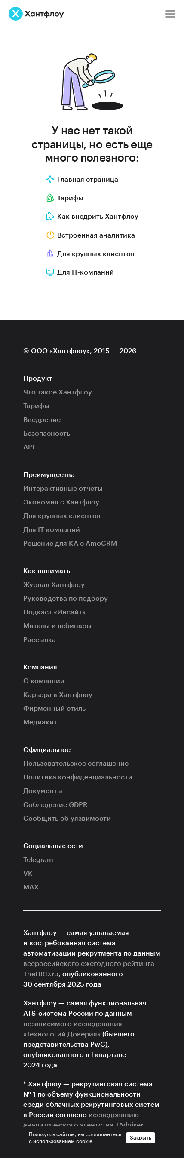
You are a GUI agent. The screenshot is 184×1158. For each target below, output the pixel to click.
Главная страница (82, 179)
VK (28, 873)
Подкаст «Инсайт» (54, 612)
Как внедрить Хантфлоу (92, 216)
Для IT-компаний (51, 529)
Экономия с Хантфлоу (61, 502)
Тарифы (64, 198)
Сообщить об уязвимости (67, 818)
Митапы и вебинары (57, 626)
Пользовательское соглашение (76, 763)
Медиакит (40, 722)
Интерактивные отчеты (63, 488)
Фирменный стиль (54, 708)
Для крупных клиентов (90, 254)
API (28, 447)
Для (80, 272)
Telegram (38, 859)
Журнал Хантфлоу (54, 584)
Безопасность (46, 433)
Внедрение (42, 419)
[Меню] (170, 13)
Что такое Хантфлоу (57, 392)
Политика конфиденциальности (77, 777)
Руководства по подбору (65, 598)
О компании (43, 681)
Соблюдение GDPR (55, 804)
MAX (31, 887)
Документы (42, 791)
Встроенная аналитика (90, 235)
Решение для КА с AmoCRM (70, 543)
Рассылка (39, 639)
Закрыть (140, 1137)
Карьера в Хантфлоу (57, 694)
